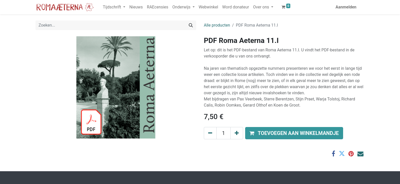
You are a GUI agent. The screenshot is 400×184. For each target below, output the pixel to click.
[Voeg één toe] (236, 133)
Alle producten (217, 25)
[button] (294, 133)
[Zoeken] (190, 25)
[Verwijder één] (210, 133)
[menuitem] (136, 7)
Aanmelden (345, 7)
